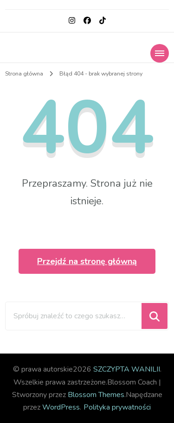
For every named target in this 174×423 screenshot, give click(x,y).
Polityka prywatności (117, 407)
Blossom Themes (96, 395)
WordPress (61, 407)
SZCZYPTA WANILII (126, 369)
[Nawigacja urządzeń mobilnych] (159, 53)
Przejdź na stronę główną (87, 261)
